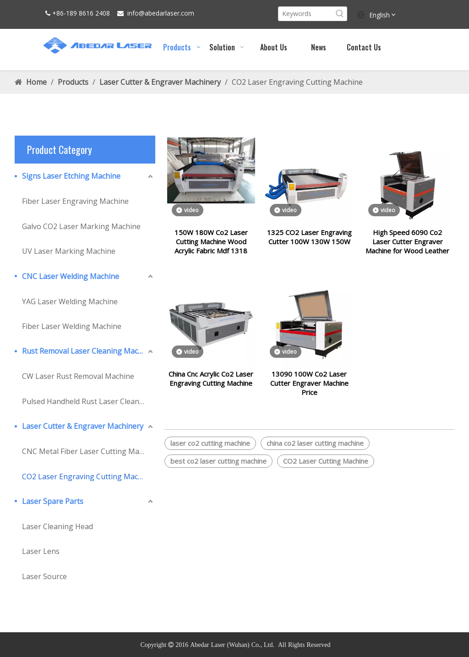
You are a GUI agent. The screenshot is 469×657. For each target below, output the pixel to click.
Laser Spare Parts (52, 501)
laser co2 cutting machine (210, 454)
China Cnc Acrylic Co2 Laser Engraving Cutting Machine (211, 389)
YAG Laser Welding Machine (70, 301)
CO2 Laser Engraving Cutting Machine (87, 476)
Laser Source (44, 576)
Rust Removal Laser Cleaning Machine (87, 351)
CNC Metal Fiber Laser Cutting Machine (88, 451)
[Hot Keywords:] (340, 14)
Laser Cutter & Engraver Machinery (82, 426)
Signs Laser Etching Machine (71, 176)
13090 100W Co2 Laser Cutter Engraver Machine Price (309, 394)
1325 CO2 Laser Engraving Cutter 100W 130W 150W (309, 242)
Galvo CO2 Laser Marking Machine (81, 226)
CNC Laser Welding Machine (70, 276)
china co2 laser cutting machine (315, 454)
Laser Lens (41, 551)
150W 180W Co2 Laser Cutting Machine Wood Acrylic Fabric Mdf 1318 (211, 247)
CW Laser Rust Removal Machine (78, 376)
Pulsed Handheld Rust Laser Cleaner (84, 401)
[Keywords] (305, 14)
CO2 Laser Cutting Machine (325, 471)
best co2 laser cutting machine (218, 471)
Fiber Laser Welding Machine (71, 326)
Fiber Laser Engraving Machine (75, 201)
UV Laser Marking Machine (68, 251)
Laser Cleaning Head (57, 526)
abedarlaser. (163, 13)
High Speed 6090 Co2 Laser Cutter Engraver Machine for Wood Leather (407, 247)
